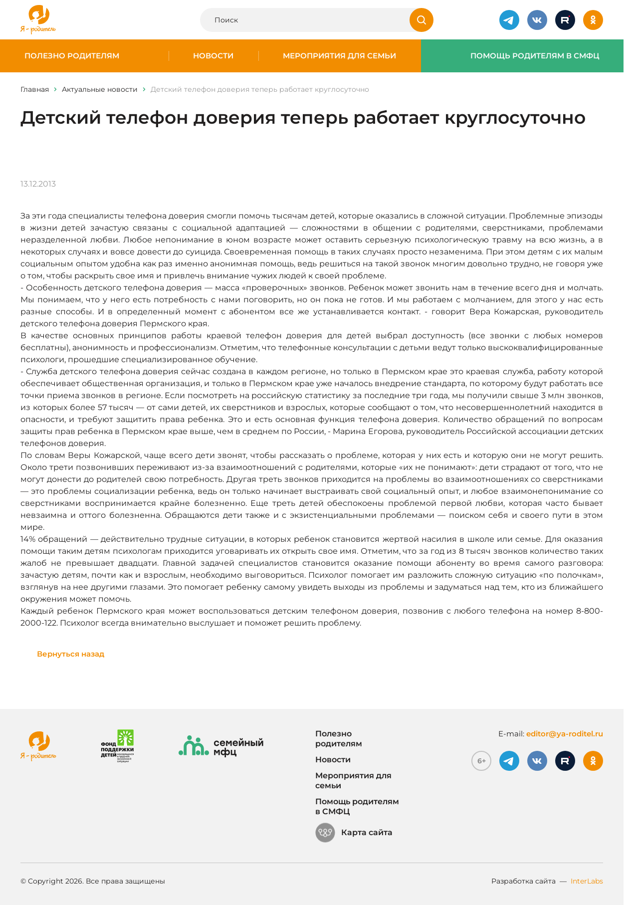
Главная (34, 89)
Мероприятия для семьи (339, 55)
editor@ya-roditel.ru (564, 733)
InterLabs (587, 881)
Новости (213, 55)
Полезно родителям (71, 55)
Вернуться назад (70, 654)
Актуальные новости (100, 89)
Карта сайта (354, 833)
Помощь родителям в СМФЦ (535, 55)
